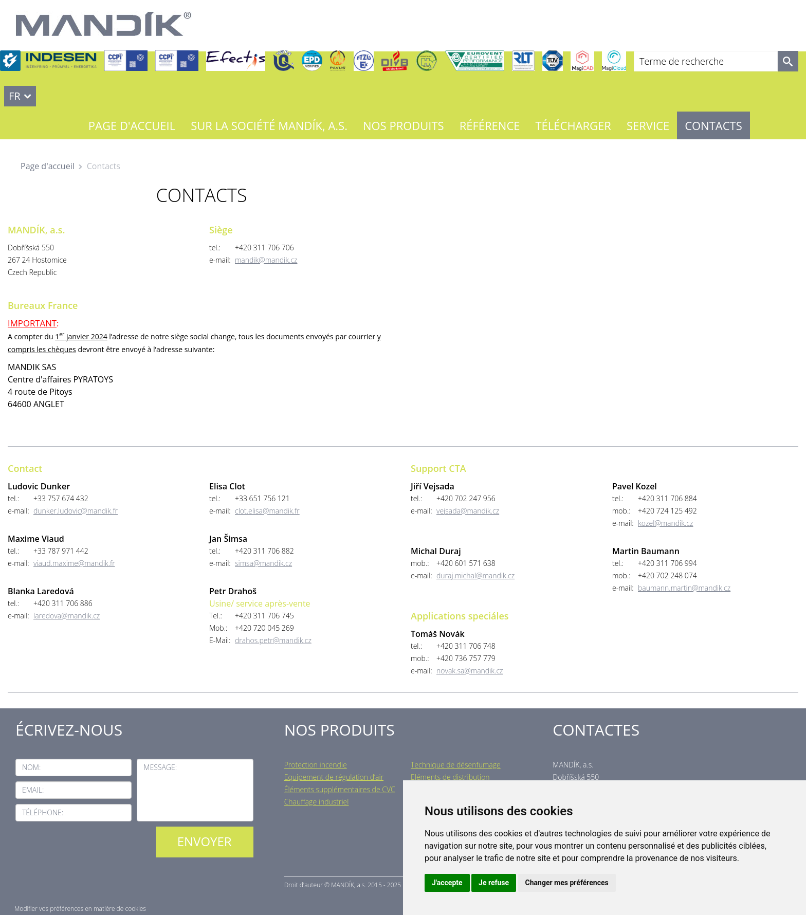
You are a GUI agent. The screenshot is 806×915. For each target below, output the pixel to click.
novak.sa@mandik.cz (469, 670)
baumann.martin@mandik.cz (684, 588)
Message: (160, 767)
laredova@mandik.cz (66, 615)
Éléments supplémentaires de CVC (339, 789)
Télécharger (573, 125)
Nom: (31, 767)
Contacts (713, 125)
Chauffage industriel (316, 802)
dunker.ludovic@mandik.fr (75, 511)
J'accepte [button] (447, 883)
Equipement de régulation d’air (333, 777)
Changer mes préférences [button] (567, 883)
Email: (33, 790)
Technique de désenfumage (456, 765)
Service (648, 125)
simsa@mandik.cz (263, 563)
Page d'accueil (131, 125)
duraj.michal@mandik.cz (475, 575)
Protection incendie (315, 765)
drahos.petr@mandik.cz (273, 640)
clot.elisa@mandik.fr (267, 511)
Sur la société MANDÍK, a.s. (269, 125)
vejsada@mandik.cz (467, 511)
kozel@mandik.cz (665, 523)
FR (15, 96)
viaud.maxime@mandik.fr (74, 563)
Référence (490, 125)
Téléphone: (42, 812)
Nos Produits (403, 125)
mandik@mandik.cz (266, 260)
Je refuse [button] (494, 883)
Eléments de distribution (450, 777)
